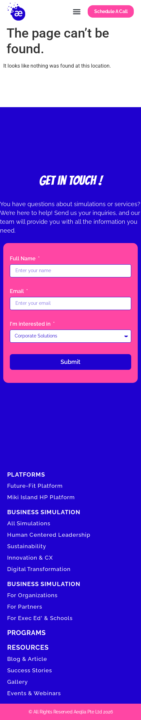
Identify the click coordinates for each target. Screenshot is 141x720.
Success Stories (29, 670)
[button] (77, 11)
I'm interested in (31, 324)
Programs (26, 633)
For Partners (24, 606)
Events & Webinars (34, 693)
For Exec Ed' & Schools (40, 618)
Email (17, 291)
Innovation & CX (30, 557)
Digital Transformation (39, 569)
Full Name (23, 259)
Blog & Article (27, 659)
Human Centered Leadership (49, 535)
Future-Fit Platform (35, 486)
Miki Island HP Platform (41, 497)
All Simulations (28, 523)
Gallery (17, 682)
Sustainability (26, 546)
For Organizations (32, 595)
